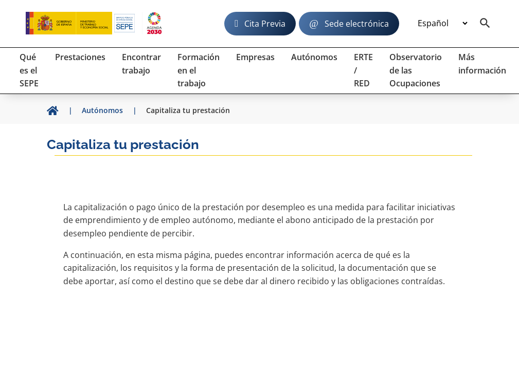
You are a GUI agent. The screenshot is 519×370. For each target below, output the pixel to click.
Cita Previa (264, 23)
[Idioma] (442, 23)
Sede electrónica (357, 23)
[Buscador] (485, 23)
